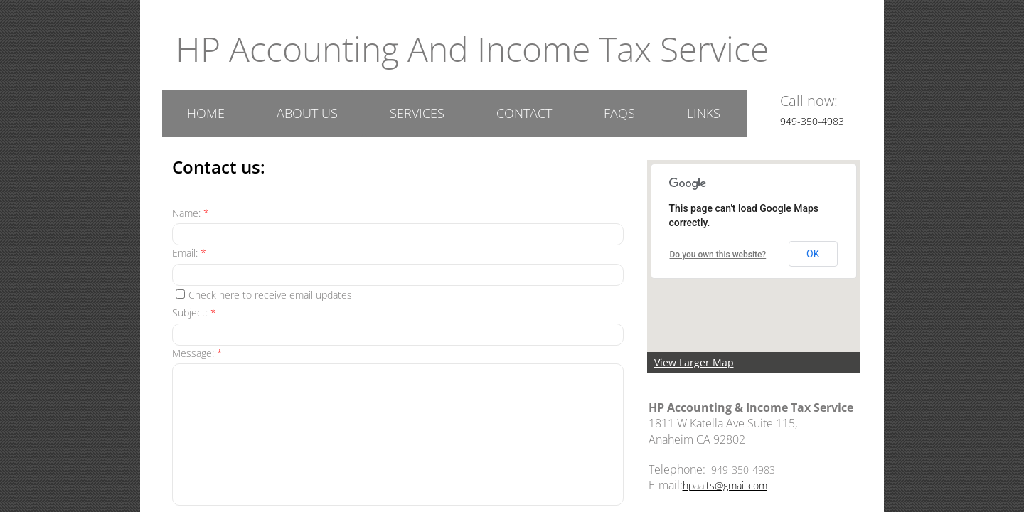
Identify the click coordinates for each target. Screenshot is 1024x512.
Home (206, 113)
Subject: (194, 312)
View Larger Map (694, 362)
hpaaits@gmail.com (725, 485)
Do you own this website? (718, 255)
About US (307, 113)
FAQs (619, 113)
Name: (190, 213)
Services (417, 113)
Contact (524, 113)
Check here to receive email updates (264, 295)
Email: (189, 253)
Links (703, 113)
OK (812, 254)
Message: (197, 353)
